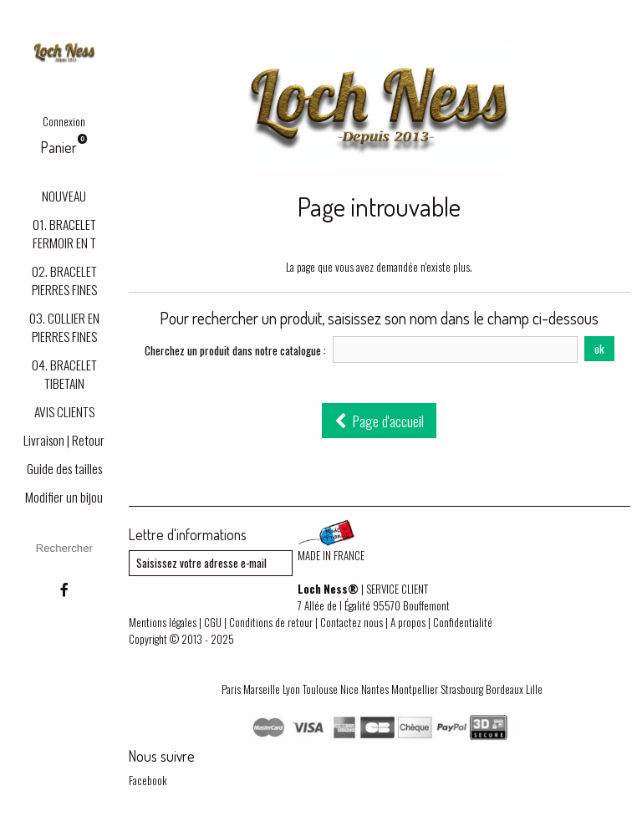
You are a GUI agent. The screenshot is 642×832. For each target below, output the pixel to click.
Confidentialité (462, 622)
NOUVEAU (64, 195)
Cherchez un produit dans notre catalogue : (235, 350)
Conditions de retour (271, 622)
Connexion (64, 121)
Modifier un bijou (64, 496)
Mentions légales (162, 622)
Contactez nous (351, 622)
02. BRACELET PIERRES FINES (64, 280)
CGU (213, 622)
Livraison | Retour (63, 440)
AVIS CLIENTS (64, 411)
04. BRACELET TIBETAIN (64, 373)
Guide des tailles (64, 468)
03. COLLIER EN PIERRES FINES (64, 327)
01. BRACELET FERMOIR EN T (64, 233)
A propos (407, 622)
